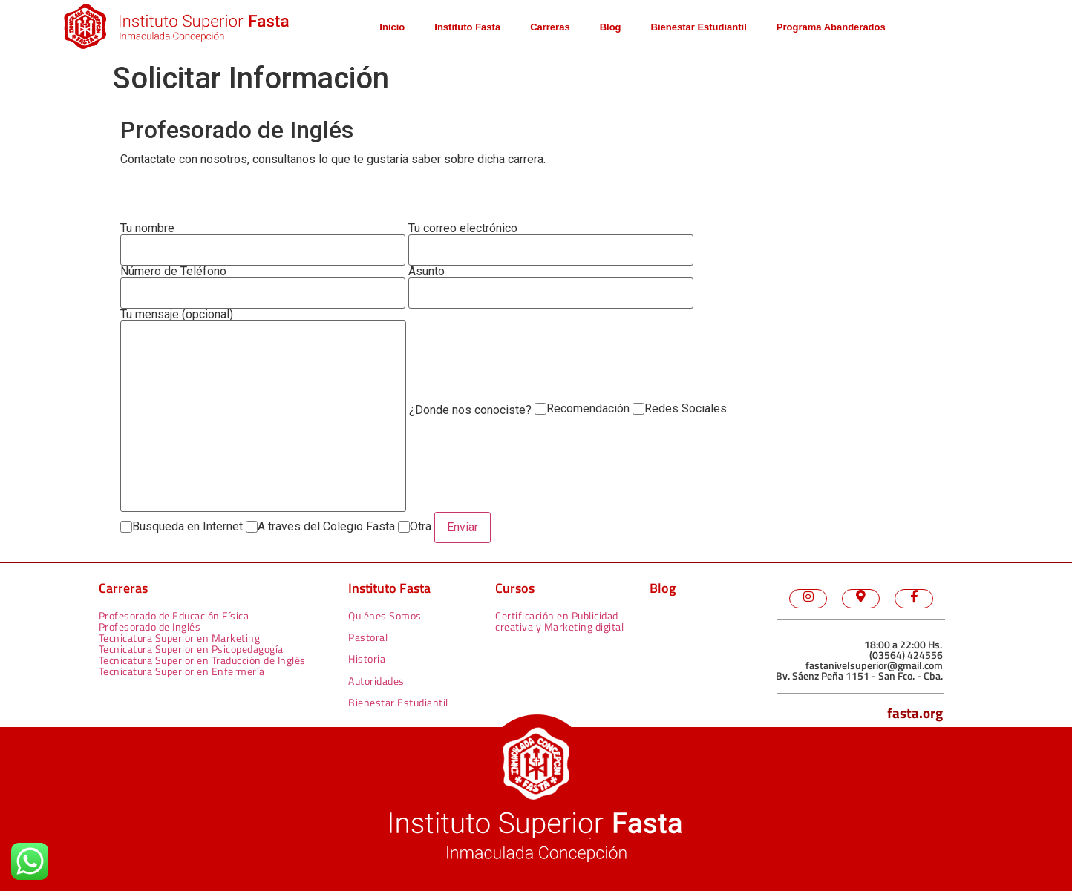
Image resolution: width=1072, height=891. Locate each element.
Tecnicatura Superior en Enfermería (182, 671)
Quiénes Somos (385, 615)
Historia (366, 658)
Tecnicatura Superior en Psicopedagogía (191, 649)
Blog (610, 27)
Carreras (550, 27)
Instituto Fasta (467, 27)
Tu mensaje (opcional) (263, 410)
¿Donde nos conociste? (470, 410)
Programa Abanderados (831, 27)
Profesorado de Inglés (150, 626)
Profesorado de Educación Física (174, 615)
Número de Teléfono (262, 287)
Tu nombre (262, 244)
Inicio (392, 27)
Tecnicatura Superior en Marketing (180, 637)
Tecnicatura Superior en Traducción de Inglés (202, 660)
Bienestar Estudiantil (699, 27)
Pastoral (368, 637)
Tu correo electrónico (550, 244)
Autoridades (376, 680)
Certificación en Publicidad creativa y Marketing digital (559, 621)
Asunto (550, 287)
